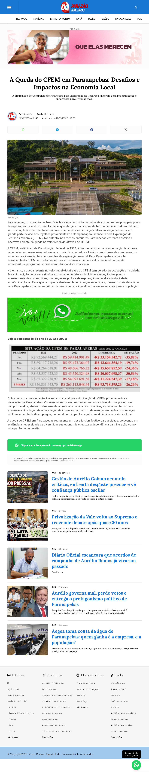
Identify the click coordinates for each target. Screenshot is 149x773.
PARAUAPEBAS (123, 18)
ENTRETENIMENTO (60, 18)
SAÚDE (105, 18)
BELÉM (91, 18)
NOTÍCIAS (38, 18)
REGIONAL (21, 18)
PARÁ (79, 18)
